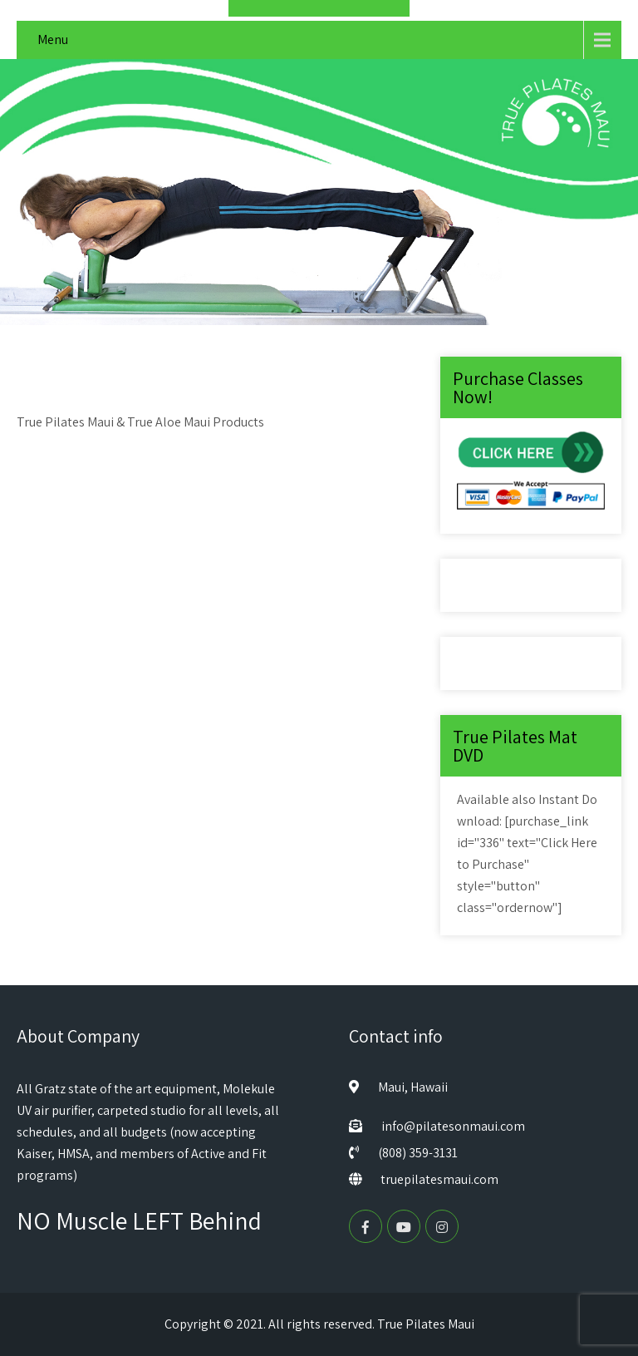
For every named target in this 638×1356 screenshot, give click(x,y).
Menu (52, 39)
